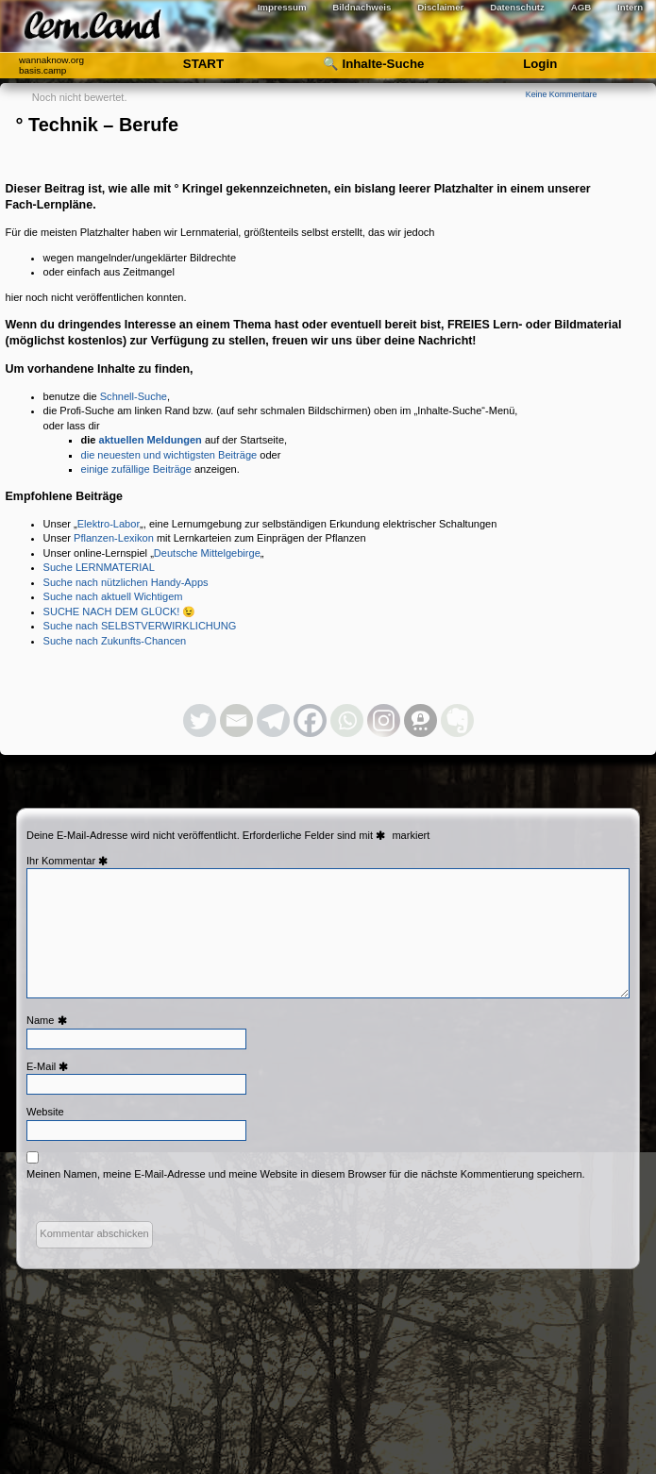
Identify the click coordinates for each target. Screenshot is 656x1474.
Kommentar (76, 860)
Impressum (282, 7)
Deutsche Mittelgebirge (207, 553)
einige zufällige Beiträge (136, 469)
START (203, 64)
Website (45, 1111)
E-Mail (49, 1066)
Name (48, 1020)
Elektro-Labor (108, 523)
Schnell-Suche (133, 396)
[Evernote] (457, 720)
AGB (581, 7)
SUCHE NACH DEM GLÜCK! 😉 (119, 611)
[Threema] (420, 720)
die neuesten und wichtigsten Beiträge (169, 455)
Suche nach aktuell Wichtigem (113, 596)
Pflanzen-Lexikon (114, 538)
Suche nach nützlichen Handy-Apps (126, 582)
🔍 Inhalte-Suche (374, 64)
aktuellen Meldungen (150, 439)
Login (540, 64)
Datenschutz (517, 7)
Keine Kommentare (561, 94)
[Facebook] (310, 720)
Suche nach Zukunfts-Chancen (115, 640)
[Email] (236, 720)
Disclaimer (440, 7)
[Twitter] (199, 720)
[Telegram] (273, 720)
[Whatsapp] (346, 720)
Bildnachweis (361, 7)
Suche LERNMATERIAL (99, 567)
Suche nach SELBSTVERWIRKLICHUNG (140, 625)
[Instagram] (383, 720)
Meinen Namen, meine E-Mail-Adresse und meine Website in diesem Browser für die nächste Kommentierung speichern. (305, 1174)
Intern (630, 7)
